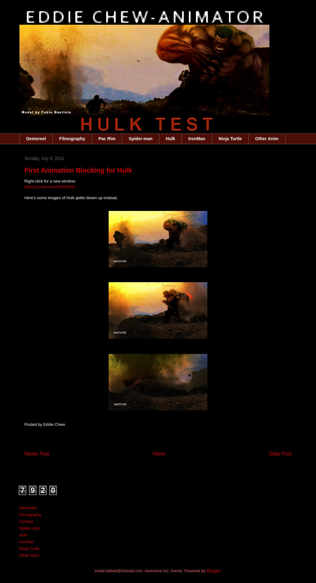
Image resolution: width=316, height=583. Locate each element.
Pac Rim (106, 138)
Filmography (72, 138)
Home (159, 453)
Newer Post (36, 453)
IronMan (196, 138)
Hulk (170, 138)
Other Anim (267, 138)
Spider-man (140, 138)
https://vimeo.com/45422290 (49, 186)
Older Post (280, 453)
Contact (26, 521)
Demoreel (36, 138)
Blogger (213, 570)
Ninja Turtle (230, 138)
